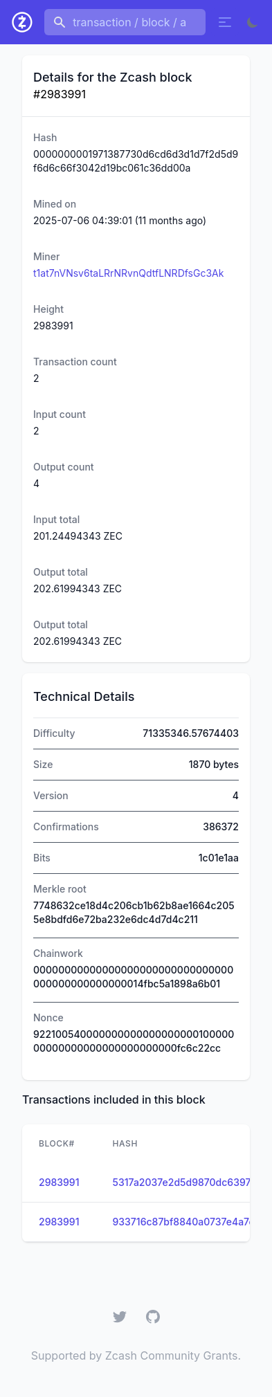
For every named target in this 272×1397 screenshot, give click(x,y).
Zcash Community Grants (171, 1355)
